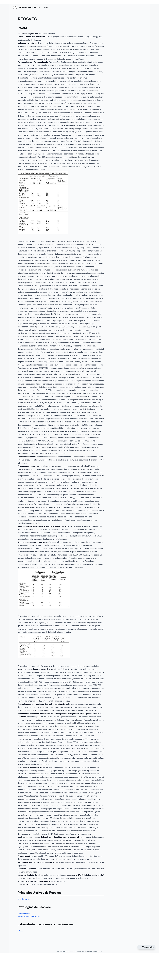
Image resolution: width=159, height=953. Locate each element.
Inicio (46, 7)
